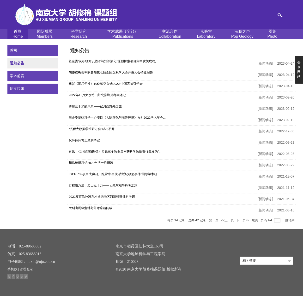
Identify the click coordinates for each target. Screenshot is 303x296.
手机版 (12, 269)
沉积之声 (242, 34)
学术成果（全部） (122, 34)
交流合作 (170, 34)
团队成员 (45, 34)
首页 (18, 34)
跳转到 (290, 220)
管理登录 (26, 269)
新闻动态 (265, 63)
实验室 (206, 34)
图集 (272, 34)
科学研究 (78, 34)
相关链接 (249, 261)
